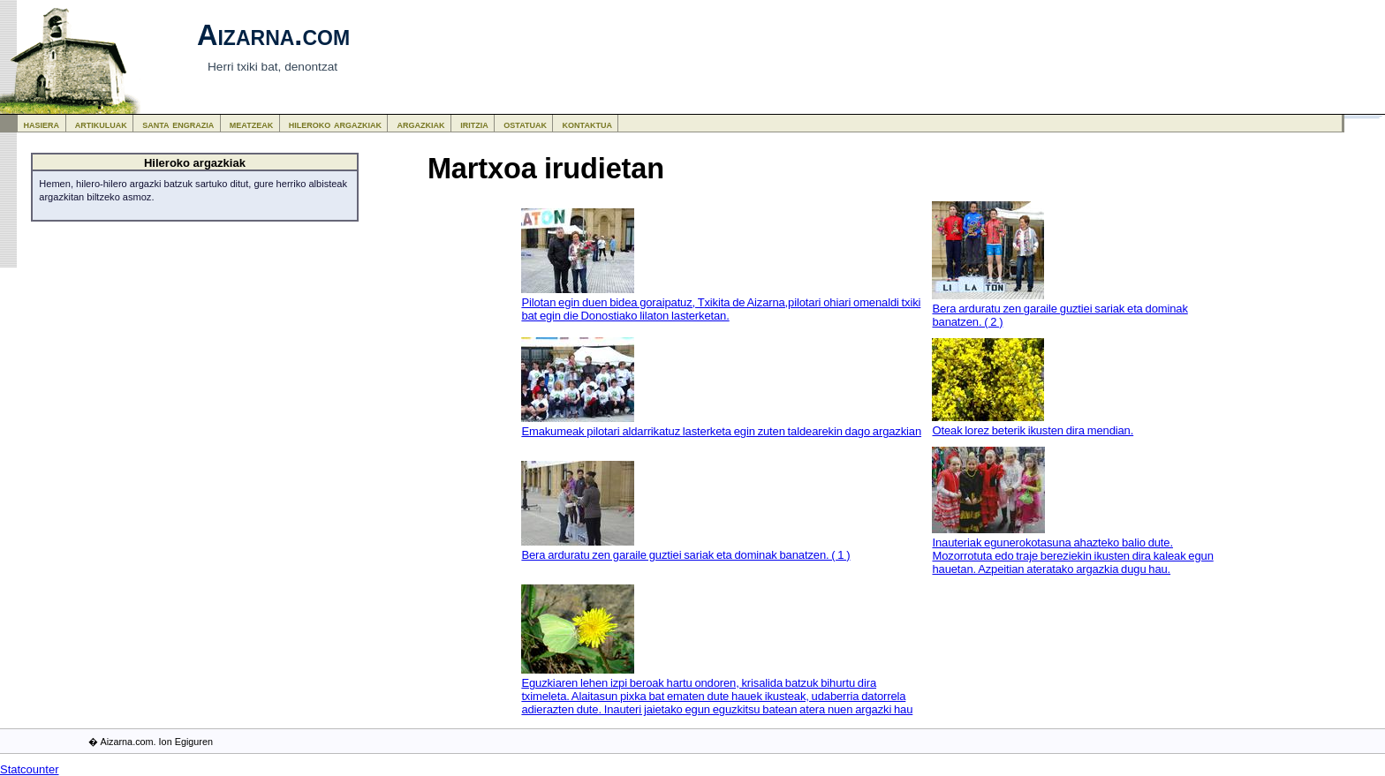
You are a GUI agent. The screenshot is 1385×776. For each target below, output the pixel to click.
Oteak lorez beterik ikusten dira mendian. (1032, 430)
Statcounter (29, 769)
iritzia (474, 124)
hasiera (42, 124)
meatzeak (251, 124)
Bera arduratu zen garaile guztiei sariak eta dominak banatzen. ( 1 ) (685, 554)
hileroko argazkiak (335, 124)
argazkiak (421, 124)
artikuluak (101, 124)
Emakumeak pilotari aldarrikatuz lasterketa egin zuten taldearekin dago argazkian (721, 431)
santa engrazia (178, 124)
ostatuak (525, 124)
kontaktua (587, 124)
